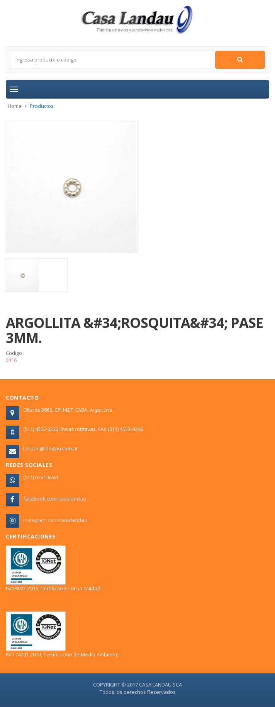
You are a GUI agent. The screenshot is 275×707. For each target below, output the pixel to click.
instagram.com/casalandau (55, 519)
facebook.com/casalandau (54, 498)
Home (14, 106)
